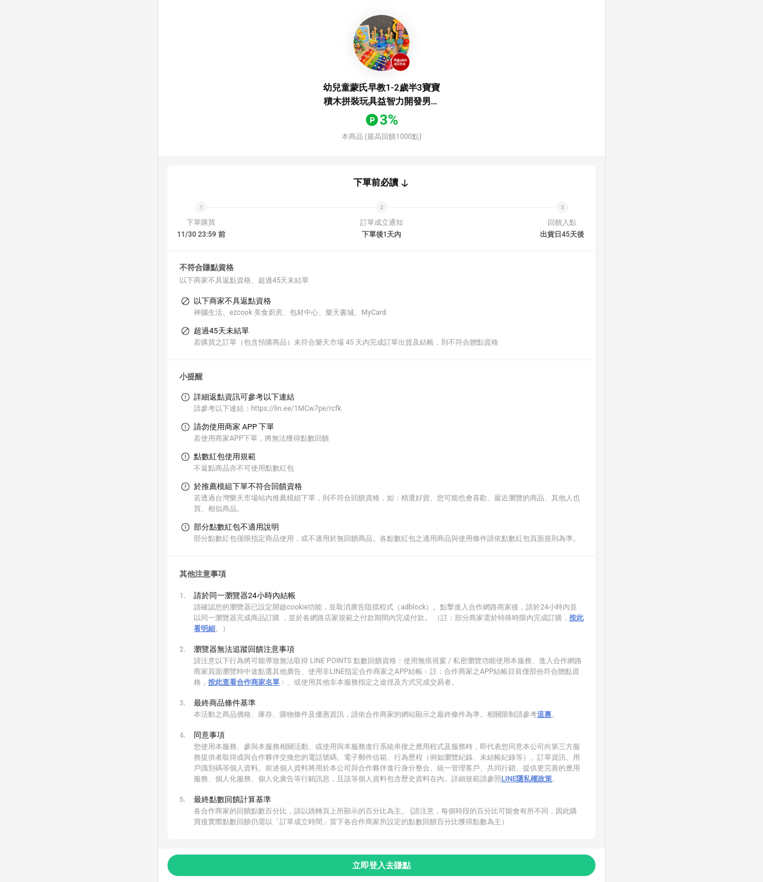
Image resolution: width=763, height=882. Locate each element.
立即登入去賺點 (381, 865)
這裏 (544, 714)
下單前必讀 (375, 182)
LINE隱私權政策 (526, 779)
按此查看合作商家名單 (244, 682)
